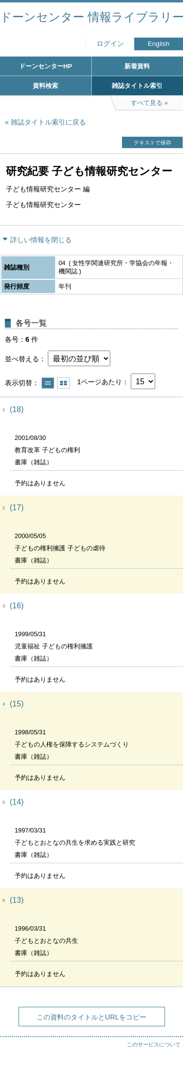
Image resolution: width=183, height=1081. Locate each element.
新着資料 (137, 66)
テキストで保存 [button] (152, 143)
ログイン (110, 43)
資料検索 (45, 85)
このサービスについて (154, 1044)
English (159, 43)
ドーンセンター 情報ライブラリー (91, 16)
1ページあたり (99, 382)
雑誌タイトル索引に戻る (48, 122)
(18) (16, 409)
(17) (16, 507)
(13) (16, 900)
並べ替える (22, 359)
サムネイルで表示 (63, 383)
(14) (16, 802)
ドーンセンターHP (45, 66)
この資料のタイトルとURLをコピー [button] (91, 1017)
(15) (16, 704)
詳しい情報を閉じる (41, 240)
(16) (16, 606)
